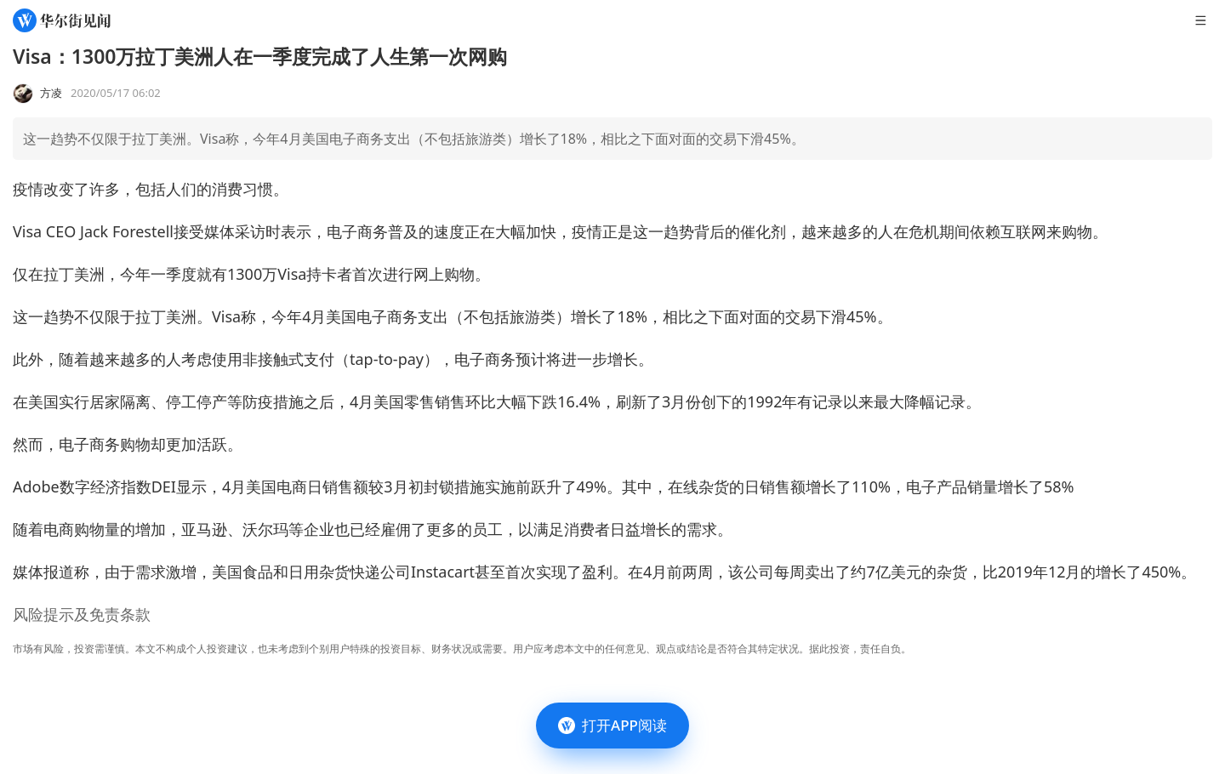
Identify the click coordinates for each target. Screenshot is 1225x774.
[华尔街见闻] (62, 20)
